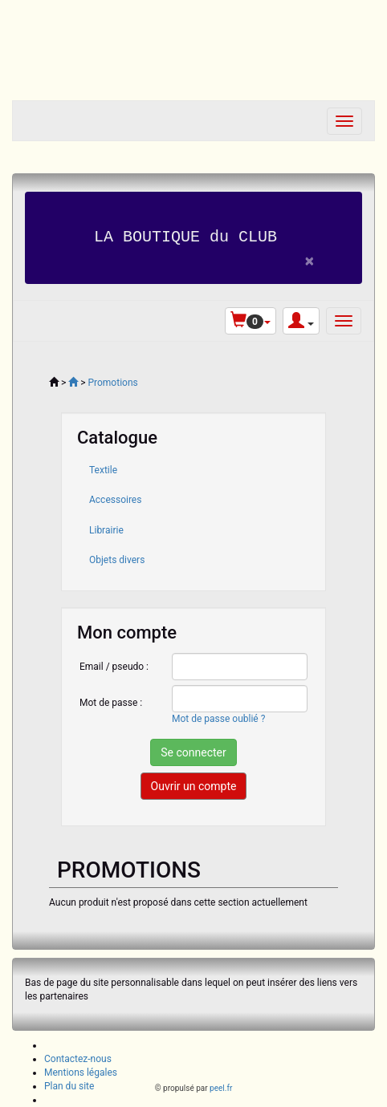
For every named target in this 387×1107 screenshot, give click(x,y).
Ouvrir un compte (194, 786)
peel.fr (221, 1088)
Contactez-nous (78, 1058)
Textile (103, 470)
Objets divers (117, 559)
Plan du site (69, 1085)
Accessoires (115, 499)
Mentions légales (80, 1071)
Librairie (106, 529)
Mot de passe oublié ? (218, 718)
